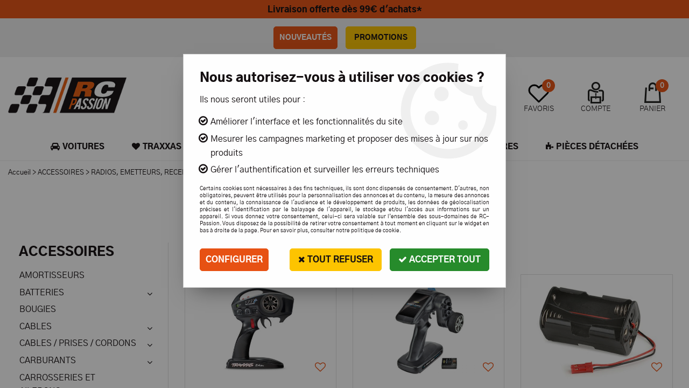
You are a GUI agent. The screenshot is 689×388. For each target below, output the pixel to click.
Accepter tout (439, 259)
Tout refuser (335, 259)
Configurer (234, 259)
